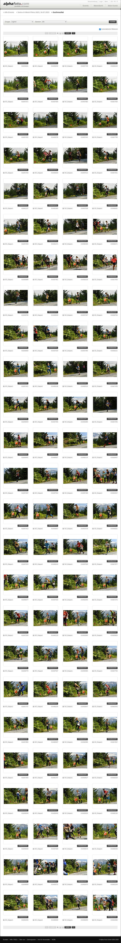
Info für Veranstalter (44, 939)
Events (86, 6)
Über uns (22, 939)
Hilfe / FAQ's (13, 939)
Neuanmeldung (92, 1)
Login (101, 1)
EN (112, 1)
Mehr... (107, 1)
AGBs (54, 939)
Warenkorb (98, 6)
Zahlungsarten (31, 939)
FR (115, 1)
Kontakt (5, 939)
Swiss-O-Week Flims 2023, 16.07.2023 (33, 12)
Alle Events (9, 12)
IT (117, 1)
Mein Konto (113, 6)
